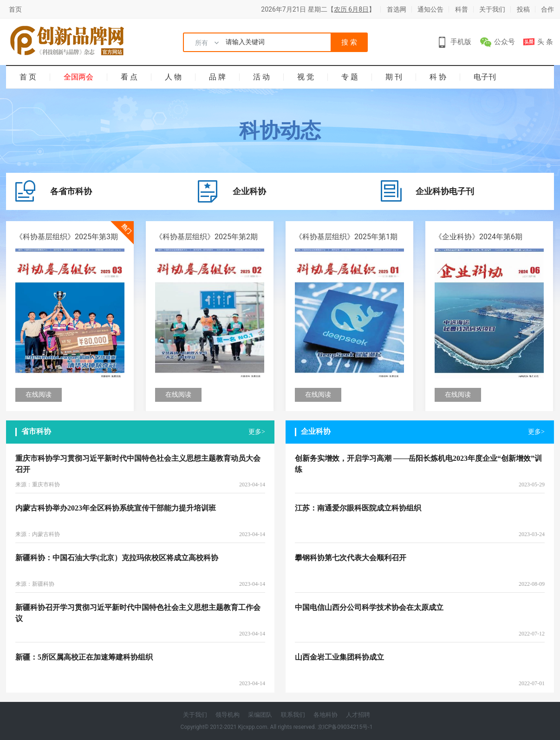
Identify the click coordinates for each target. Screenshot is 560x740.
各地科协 (325, 714)
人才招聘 (358, 714)
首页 (15, 9)
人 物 (173, 77)
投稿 (523, 9)
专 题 (349, 77)
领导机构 (227, 714)
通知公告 (430, 9)
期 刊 (393, 77)
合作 (547, 9)
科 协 (438, 77)
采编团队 (260, 714)
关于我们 (492, 9)
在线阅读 (39, 394)
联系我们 (293, 714)
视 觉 (305, 77)
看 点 (129, 77)
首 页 (28, 77)
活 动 (261, 77)
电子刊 (485, 77)
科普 (461, 9)
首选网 (396, 9)
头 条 (545, 42)
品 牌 (217, 77)
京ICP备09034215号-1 (345, 727)
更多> (256, 431)
